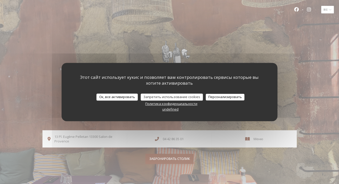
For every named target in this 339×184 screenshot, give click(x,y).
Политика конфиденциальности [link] (171, 103)
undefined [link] (170, 109)
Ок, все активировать (117, 97)
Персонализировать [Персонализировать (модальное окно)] (225, 97)
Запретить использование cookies (171, 97)
